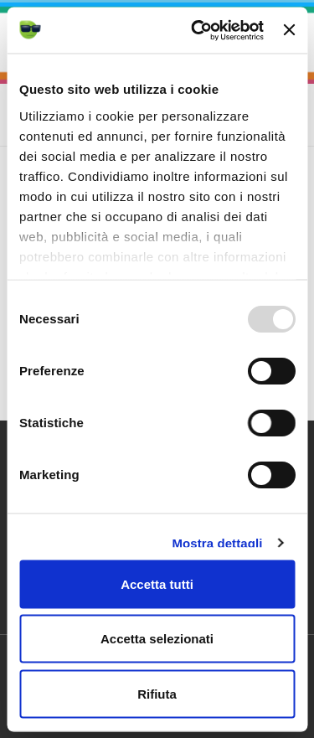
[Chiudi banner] (289, 30)
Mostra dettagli (217, 542)
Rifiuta (157, 693)
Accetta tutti (157, 583)
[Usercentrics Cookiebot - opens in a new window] (197, 30)
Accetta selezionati (157, 639)
